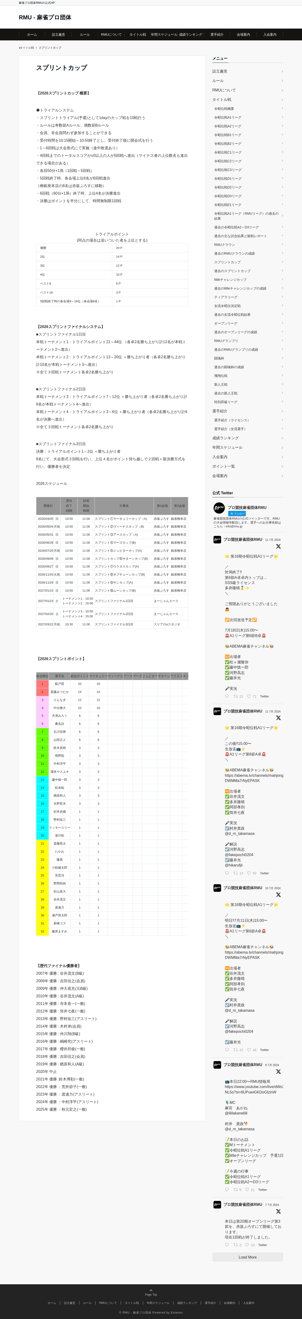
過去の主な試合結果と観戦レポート (240, 236)
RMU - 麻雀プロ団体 (45, 17)
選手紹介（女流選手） (230, 429)
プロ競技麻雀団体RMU (242, 540)
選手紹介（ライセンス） (232, 420)
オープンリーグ (225, 323)
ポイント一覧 (223, 466)
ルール (85, 34)
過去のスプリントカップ (232, 271)
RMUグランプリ (226, 341)
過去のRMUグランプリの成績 (236, 349)
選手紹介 (217, 34)
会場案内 (243, 34)
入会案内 (270, 34)
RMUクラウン (224, 245)
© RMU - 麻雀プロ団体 (135, 1312)
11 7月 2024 (273, 540)
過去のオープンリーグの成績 (235, 332)
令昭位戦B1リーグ (227, 135)
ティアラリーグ (225, 297)
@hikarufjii (234, 865)
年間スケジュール (164, 34)
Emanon (177, 1312)
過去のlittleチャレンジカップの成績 (240, 288)
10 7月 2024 (273, 888)
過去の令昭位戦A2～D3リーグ (236, 227)
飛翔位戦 (220, 376)
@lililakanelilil (236, 1113)
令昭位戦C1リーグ (228, 152)
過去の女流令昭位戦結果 (232, 314)
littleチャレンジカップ (230, 280)
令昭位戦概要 (224, 109)
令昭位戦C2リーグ (228, 161)
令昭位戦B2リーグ (227, 143)
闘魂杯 (219, 358)
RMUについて (111, 34)
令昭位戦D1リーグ (228, 178)
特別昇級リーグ (225, 402)
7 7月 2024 (272, 1205)
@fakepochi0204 (239, 855)
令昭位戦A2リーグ (227, 126)
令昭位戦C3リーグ (228, 170)
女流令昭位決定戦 (227, 306)
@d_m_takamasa (240, 834)
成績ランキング (190, 34)
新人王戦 (220, 384)
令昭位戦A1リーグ (227, 117)
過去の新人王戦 (225, 393)
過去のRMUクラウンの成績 (234, 253)
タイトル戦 (138, 34)
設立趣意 (58, 34)
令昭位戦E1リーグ (227, 205)
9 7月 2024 (272, 1065)
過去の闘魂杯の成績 (229, 367)
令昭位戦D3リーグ (228, 196)
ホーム (32, 34)
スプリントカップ (227, 262)
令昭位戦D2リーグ (228, 187)
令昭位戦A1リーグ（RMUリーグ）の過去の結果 (246, 216)
